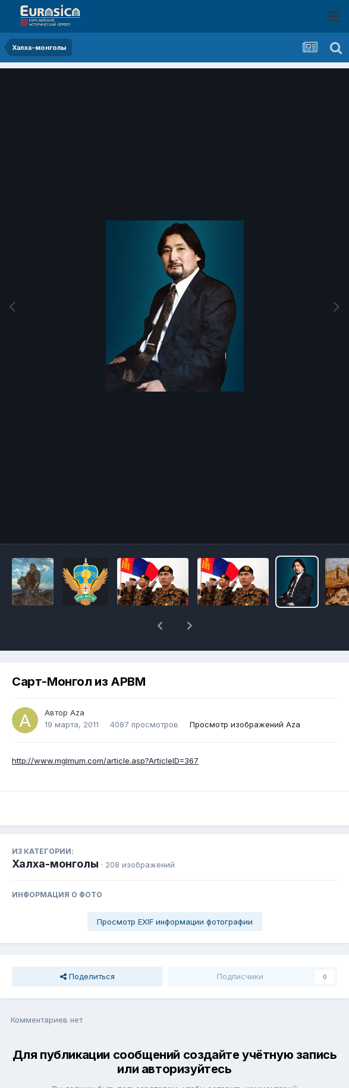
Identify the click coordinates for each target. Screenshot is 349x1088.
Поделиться (87, 945)
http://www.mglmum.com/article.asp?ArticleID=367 (105, 729)
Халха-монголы (55, 833)
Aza (77, 681)
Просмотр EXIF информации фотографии (175, 890)
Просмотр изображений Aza (245, 693)
